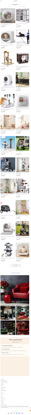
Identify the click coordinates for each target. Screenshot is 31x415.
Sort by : (21, 6)
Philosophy (2, 402)
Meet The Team (3, 393)
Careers (2, 394)
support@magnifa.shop (4, 380)
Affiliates (2, 397)
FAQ (1, 385)
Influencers (2, 396)
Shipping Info (2, 384)
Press (1, 395)
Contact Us (2, 383)
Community (2, 403)
